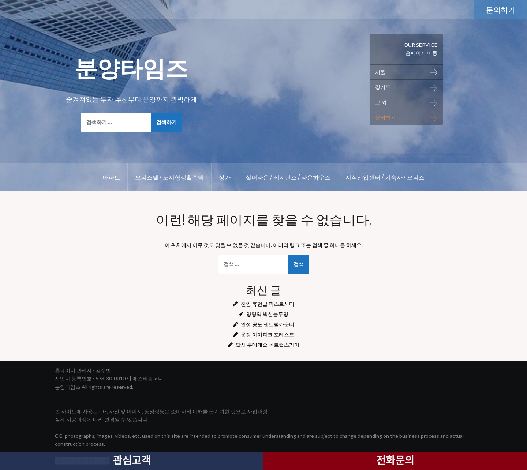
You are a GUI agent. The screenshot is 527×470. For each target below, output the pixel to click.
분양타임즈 (131, 66)
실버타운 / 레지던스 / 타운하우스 (288, 177)
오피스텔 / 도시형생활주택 (169, 177)
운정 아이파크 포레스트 (267, 334)
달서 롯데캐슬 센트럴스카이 (267, 345)
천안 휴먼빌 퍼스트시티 (267, 304)
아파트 (111, 177)
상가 (225, 177)
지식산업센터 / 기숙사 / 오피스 (385, 177)
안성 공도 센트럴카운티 (267, 324)
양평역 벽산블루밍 (267, 314)
